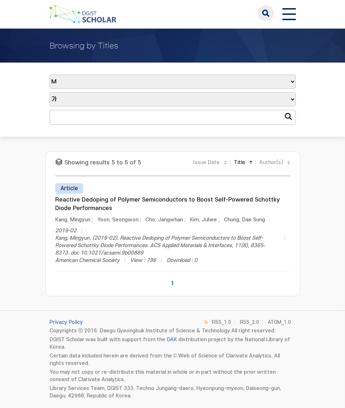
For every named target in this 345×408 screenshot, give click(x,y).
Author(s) (271, 162)
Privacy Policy (66, 322)
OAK (172, 340)
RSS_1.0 (221, 322)
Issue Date (206, 162)
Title (239, 162)
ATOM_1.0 (279, 322)
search (266, 13)
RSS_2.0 (249, 322)
